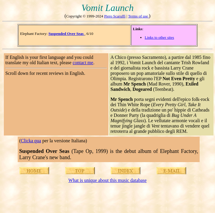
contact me (83, 62)
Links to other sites (159, 37)
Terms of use (138, 16)
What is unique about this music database (108, 180)
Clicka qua (31, 140)
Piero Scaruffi (115, 16)
